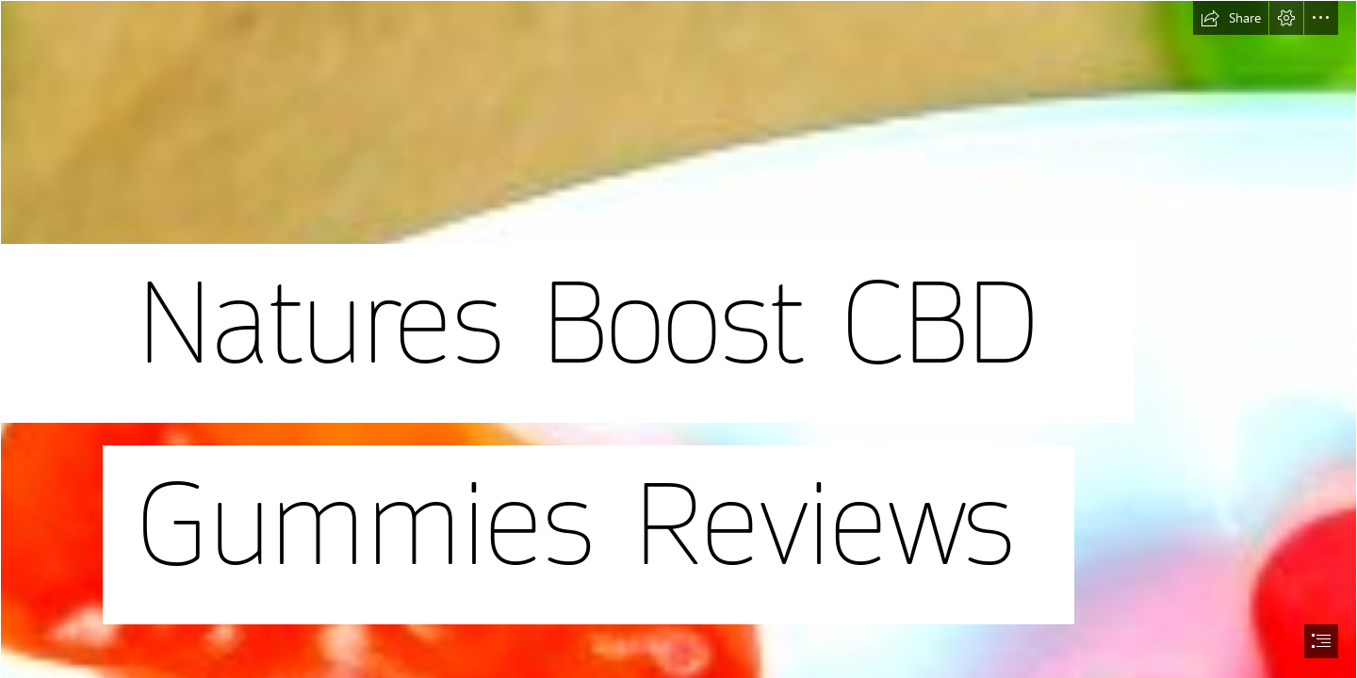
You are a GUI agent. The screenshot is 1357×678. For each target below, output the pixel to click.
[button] (1230, 18)
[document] (678, 339)
